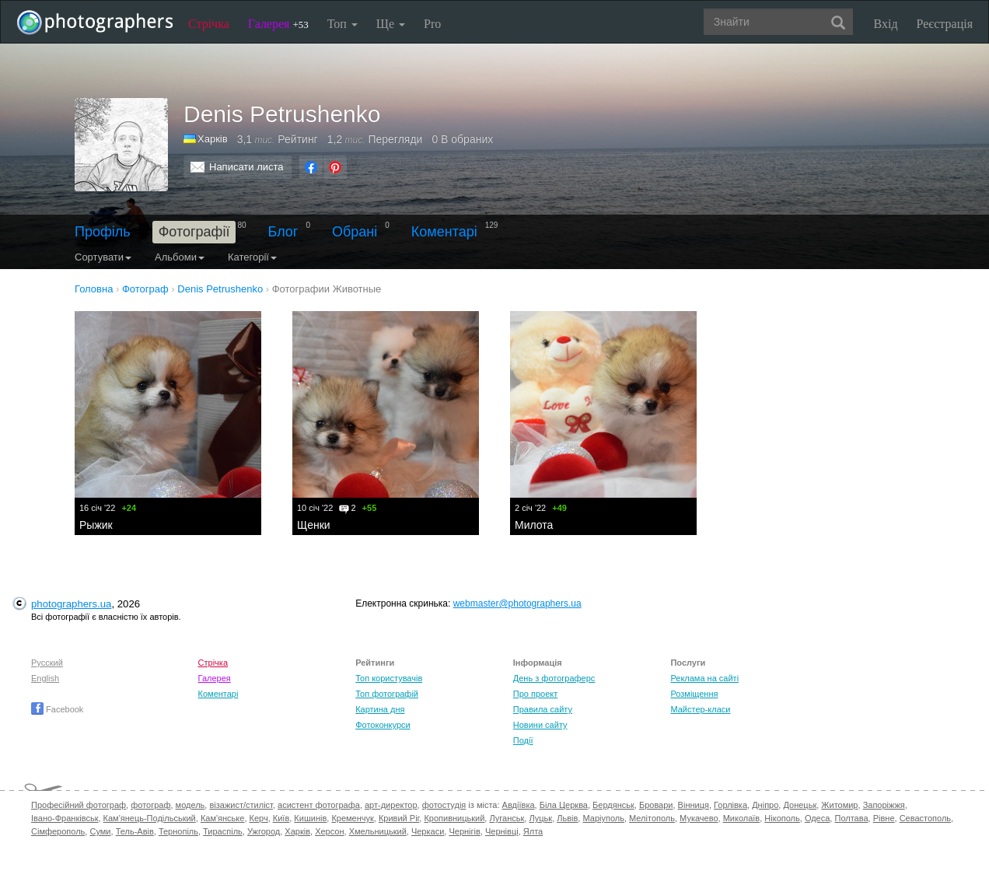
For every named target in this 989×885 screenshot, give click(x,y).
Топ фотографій (386, 693)
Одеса (817, 818)
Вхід (886, 23)
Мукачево (699, 818)
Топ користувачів (388, 678)
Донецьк (799, 805)
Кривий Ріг (399, 818)
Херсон (329, 831)
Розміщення (694, 693)
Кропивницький (454, 818)
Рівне (884, 818)
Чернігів (464, 831)
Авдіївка (518, 805)
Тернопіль (178, 831)
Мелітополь (652, 818)
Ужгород (263, 831)
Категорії (252, 257)
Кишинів (310, 818)
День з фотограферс (554, 678)
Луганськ (506, 818)
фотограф (150, 805)
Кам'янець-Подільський (149, 818)
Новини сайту (540, 724)
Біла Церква (564, 805)
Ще (390, 23)
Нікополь (781, 818)
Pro (432, 23)
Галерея (278, 23)
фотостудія (444, 805)
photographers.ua (71, 604)
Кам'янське (223, 818)
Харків (212, 139)
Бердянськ (613, 805)
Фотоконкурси (382, 724)
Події (523, 740)
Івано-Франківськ (64, 818)
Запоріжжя (884, 805)
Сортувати (103, 257)
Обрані (354, 232)
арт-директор (391, 805)
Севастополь (925, 818)
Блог (283, 232)
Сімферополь (58, 831)
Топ (342, 23)
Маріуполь (603, 818)
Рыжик (96, 525)
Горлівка (730, 805)
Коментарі (444, 232)
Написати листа (246, 167)
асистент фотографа (319, 805)
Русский (47, 662)
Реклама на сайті (704, 678)
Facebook (57, 709)
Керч (259, 818)
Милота (534, 525)
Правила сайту (542, 709)
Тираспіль (223, 831)
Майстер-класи (700, 709)
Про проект (535, 693)
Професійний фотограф (78, 805)
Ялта (533, 831)
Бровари (656, 805)
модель (190, 805)
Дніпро (765, 805)
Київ (281, 818)
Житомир (839, 805)
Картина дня (379, 709)
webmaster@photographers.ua (517, 603)
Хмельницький (378, 831)
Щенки (313, 525)
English (45, 678)
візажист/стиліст (240, 805)
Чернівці (502, 831)
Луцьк (540, 818)
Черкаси (427, 831)
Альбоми (179, 257)
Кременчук (352, 818)
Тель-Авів (135, 831)
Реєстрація (945, 23)
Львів (567, 818)
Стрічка (208, 23)
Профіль (103, 232)
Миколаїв (741, 818)
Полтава (851, 818)
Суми (99, 831)
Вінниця (693, 805)
